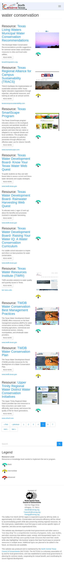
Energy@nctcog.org (32, 514)
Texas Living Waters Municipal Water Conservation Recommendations (15, 33)
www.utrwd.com (8, 418)
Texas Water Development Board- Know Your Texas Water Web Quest (16, 162)
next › (6, 429)
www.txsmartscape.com (10, 150)
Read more (7, 57)
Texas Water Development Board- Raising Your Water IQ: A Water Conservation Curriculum (16, 237)
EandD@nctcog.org (32, 510)
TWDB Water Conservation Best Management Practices (16, 308)
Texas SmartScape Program (14, 112)
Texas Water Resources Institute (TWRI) (14, 272)
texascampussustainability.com (13, 103)
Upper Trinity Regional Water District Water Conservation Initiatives (16, 389)
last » (14, 429)
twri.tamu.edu (7, 290)
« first (6, 424)
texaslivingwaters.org (10, 62)
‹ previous (15, 424)
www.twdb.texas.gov (9, 186)
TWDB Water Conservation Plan (16, 351)
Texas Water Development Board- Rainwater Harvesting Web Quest (16, 199)
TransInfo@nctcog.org (32, 512)
